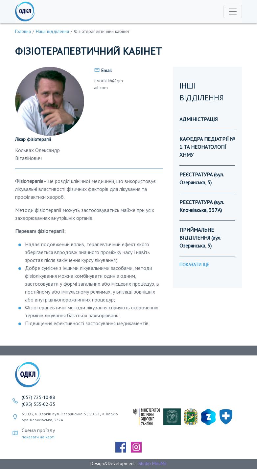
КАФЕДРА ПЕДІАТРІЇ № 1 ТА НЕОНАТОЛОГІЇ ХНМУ (207, 147)
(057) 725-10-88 (38, 397)
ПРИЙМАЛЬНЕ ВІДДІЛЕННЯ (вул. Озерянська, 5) (200, 237)
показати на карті (38, 436)
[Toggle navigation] (232, 11)
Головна (23, 31)
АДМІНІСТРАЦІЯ (198, 119)
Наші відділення (52, 31)
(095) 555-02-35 (38, 404)
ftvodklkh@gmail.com (108, 84)
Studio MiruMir (152, 463)
